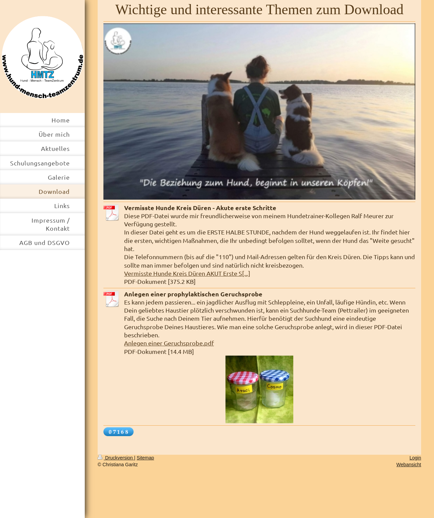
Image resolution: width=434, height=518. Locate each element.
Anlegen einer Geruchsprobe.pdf (169, 342)
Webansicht (408, 464)
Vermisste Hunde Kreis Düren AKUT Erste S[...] (187, 273)
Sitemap (145, 457)
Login (415, 457)
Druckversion (116, 457)
